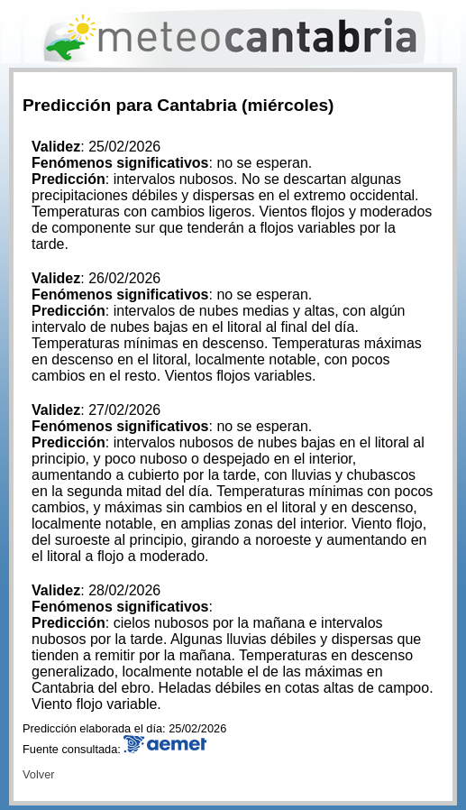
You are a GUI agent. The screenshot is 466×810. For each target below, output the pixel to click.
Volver (39, 774)
